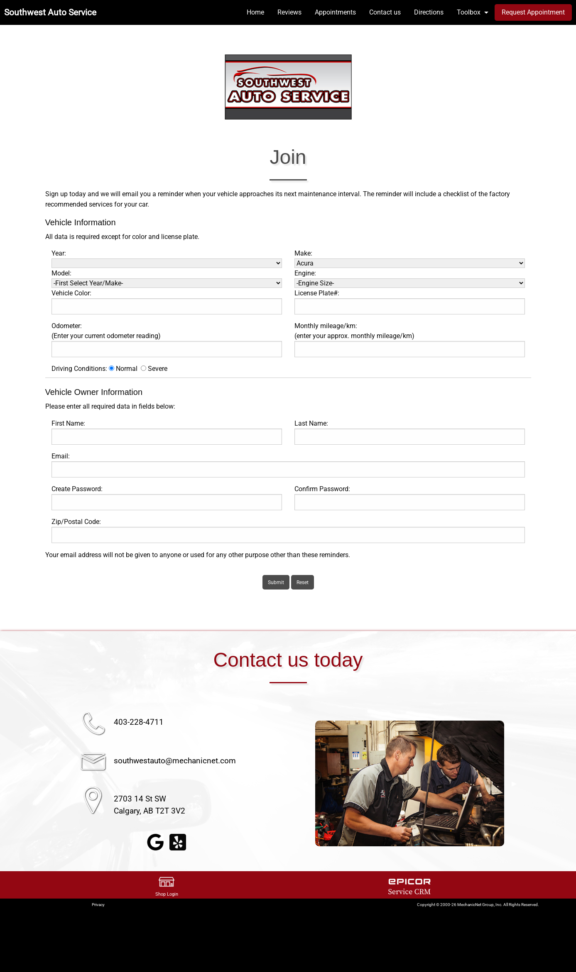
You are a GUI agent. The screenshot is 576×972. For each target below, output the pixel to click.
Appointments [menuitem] (335, 12)
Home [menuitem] (255, 12)
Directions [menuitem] (429, 12)
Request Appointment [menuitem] (533, 12)
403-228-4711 (139, 722)
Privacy (98, 904)
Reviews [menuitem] (289, 12)
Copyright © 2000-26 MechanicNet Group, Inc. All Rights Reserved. (478, 904)
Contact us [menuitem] (385, 12)
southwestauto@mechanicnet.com (175, 760)
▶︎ (514, 783)
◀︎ (305, 783)
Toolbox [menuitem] (468, 12)
